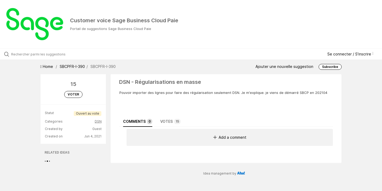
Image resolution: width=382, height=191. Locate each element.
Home (47, 66)
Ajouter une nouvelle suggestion (284, 66)
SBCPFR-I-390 (72, 66)
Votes (170, 121)
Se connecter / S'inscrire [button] (350, 54)
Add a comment (229, 137)
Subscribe (330, 67)
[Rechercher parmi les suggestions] (45, 54)
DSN (98, 121)
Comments (137, 121)
